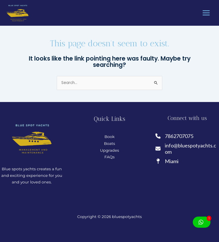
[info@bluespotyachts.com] (187, 148)
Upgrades (109, 150)
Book (109, 136)
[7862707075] (174, 136)
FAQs (109, 157)
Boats (109, 143)
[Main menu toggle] (206, 13)
